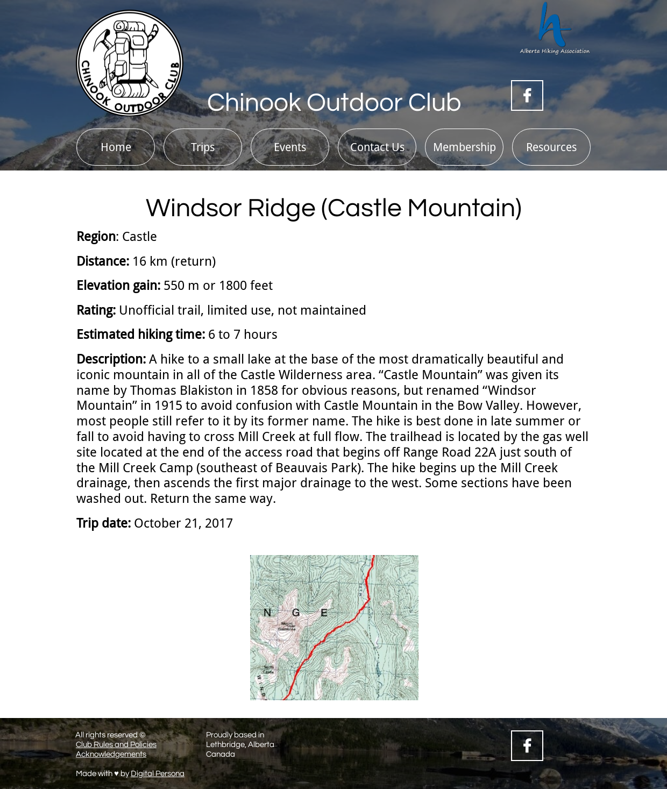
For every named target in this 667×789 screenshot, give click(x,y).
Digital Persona (158, 774)
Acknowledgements (111, 754)
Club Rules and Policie (114, 745)
